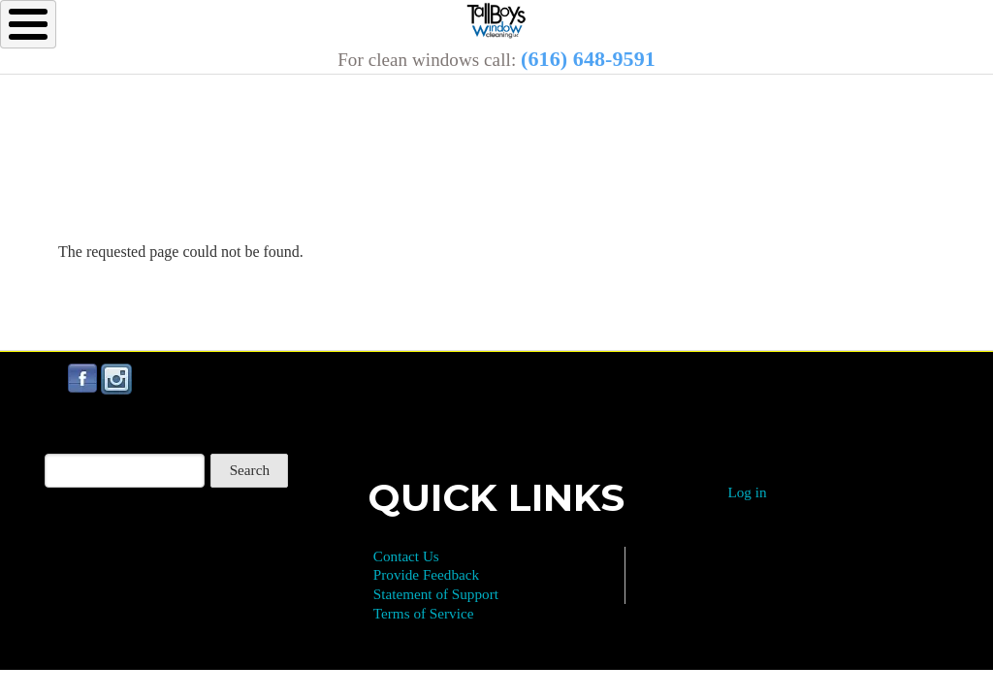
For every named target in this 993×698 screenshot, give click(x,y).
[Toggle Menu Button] (28, 24)
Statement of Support (435, 594)
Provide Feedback (426, 574)
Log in (746, 492)
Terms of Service (423, 613)
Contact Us (406, 556)
